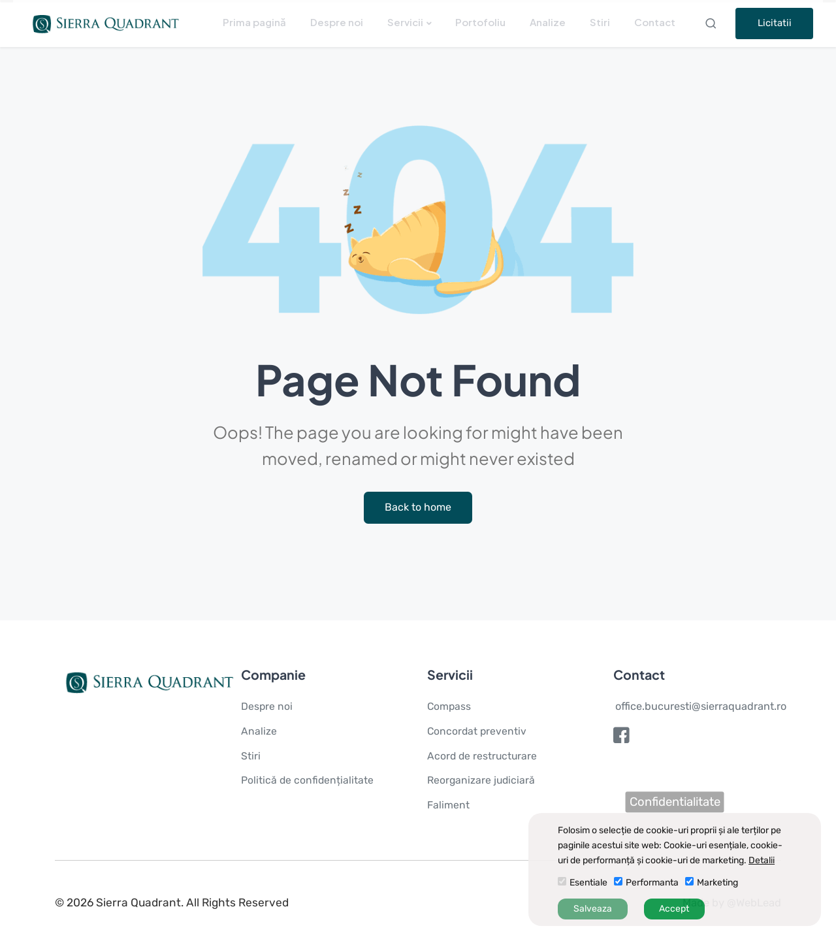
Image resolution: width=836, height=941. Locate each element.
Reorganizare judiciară (482, 781)
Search (712, 23)
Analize (548, 22)
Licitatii (775, 23)
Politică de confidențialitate (310, 781)
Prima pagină (254, 22)
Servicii (405, 22)
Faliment (449, 805)
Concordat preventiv (479, 732)
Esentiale (588, 882)
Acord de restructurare (484, 756)
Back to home (418, 508)
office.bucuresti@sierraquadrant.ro (702, 707)
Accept (674, 908)
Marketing (717, 882)
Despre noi (336, 22)
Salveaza (592, 908)
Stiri (600, 22)
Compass (450, 707)
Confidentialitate (675, 802)
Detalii (761, 860)
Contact (654, 22)
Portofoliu (480, 22)
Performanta (652, 882)
